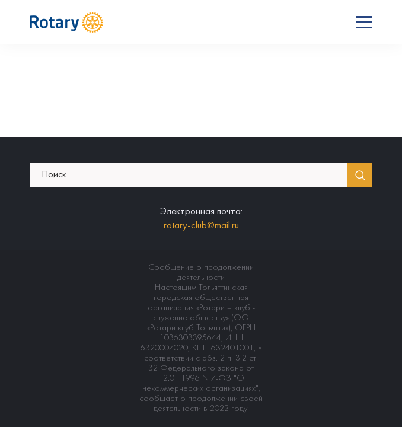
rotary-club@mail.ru (201, 226)
